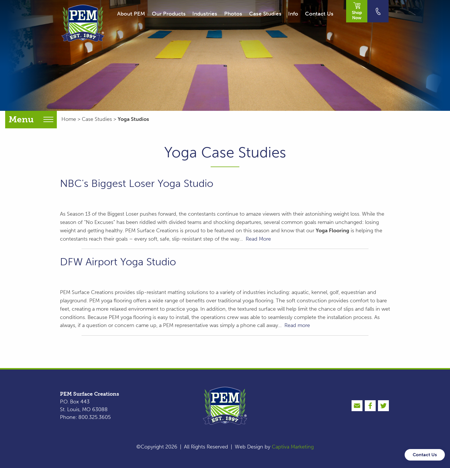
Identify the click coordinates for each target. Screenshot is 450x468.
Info (293, 13)
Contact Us (319, 13)
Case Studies (265, 13)
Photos (233, 13)
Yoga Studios (133, 119)
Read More (258, 239)
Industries (204, 13)
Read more (297, 325)
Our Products (169, 13)
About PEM (131, 13)
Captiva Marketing (293, 447)
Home (68, 119)
